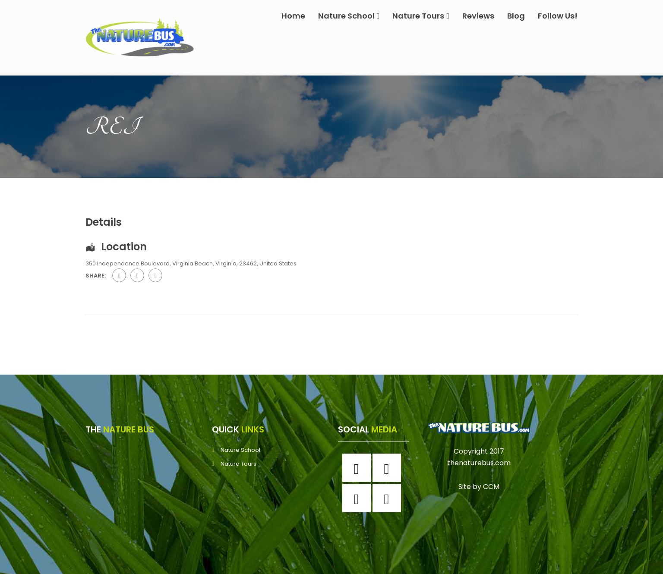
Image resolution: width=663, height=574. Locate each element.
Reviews (478, 15)
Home (293, 15)
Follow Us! (558, 15)
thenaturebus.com (479, 463)
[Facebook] (359, 468)
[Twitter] (359, 498)
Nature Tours (420, 15)
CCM (491, 487)
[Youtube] (389, 498)
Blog (516, 15)
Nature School (349, 15)
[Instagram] (389, 468)
